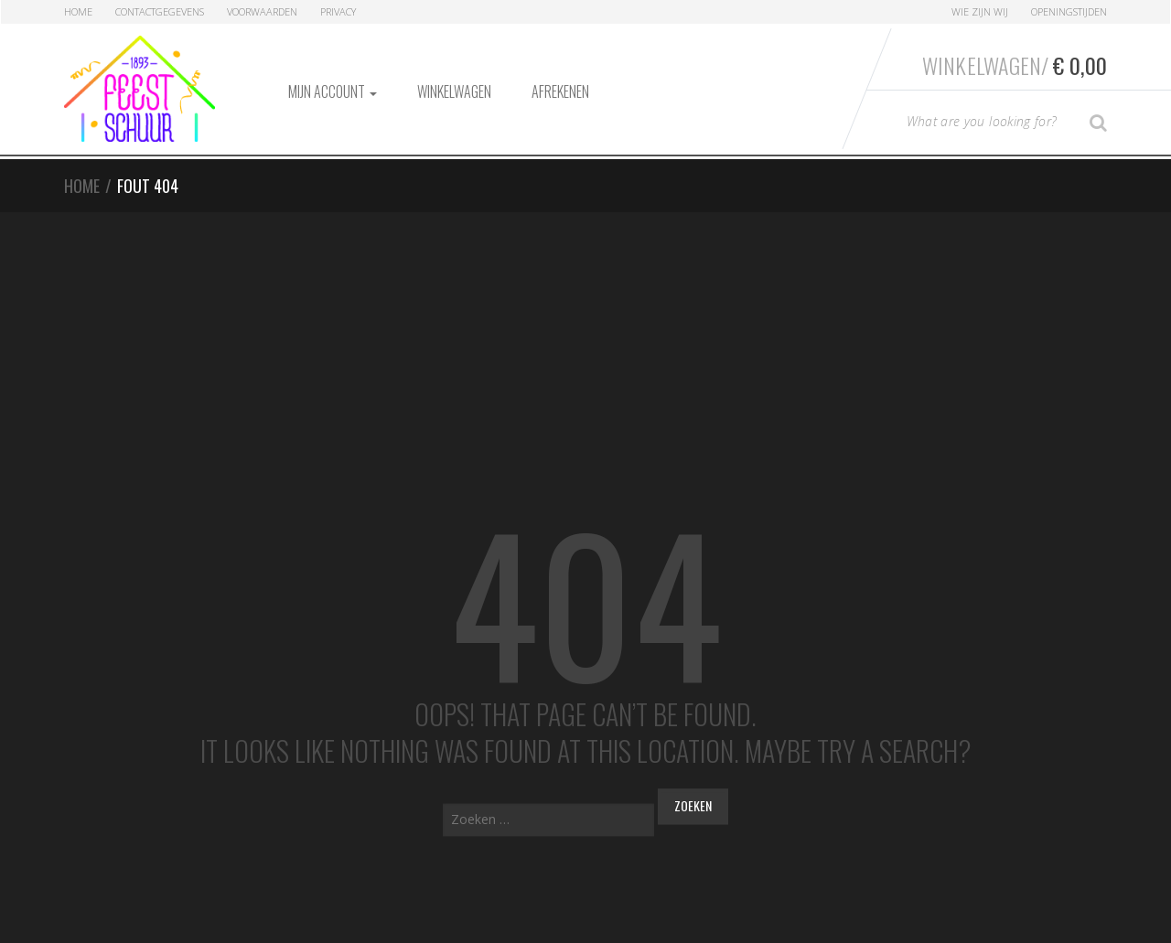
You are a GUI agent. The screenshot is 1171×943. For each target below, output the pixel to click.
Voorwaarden (262, 11)
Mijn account (332, 91)
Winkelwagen (454, 91)
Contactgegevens (159, 11)
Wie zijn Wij (979, 11)
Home (78, 11)
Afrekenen (560, 91)
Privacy (338, 11)
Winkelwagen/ (1014, 65)
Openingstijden (1069, 11)
